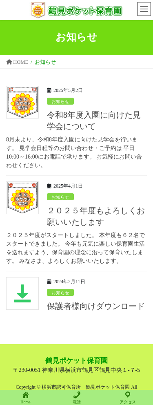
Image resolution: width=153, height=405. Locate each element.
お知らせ (60, 101)
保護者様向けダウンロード (96, 306)
